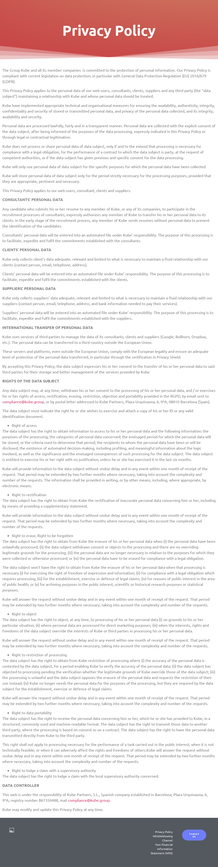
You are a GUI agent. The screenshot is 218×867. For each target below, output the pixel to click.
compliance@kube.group (23, 401)
